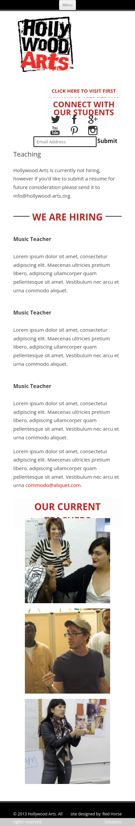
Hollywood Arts (42, 814)
